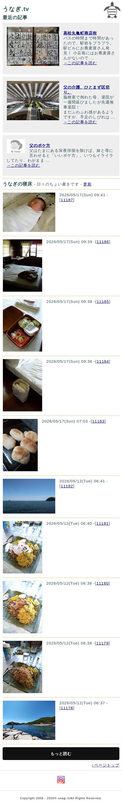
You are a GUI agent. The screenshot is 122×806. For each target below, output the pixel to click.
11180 (102, 583)
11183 (98, 421)
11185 (103, 301)
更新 (87, 184)
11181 (102, 523)
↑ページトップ (105, 765)
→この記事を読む (80, 63)
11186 (103, 241)
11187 (67, 200)
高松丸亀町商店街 (80, 33)
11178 (67, 708)
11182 (67, 486)
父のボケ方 (39, 145)
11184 (103, 361)
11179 (102, 643)
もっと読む (61, 753)
